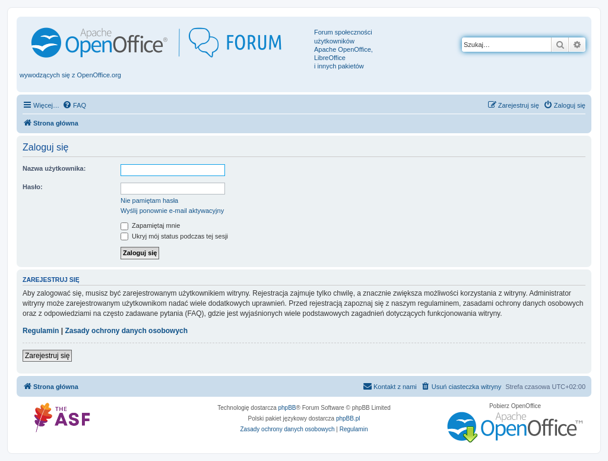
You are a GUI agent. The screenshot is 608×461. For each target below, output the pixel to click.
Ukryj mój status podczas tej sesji (174, 236)
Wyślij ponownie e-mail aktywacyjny (172, 210)
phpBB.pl (348, 418)
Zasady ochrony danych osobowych (126, 331)
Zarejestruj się (47, 356)
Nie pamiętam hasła (149, 200)
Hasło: (33, 186)
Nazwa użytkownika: (54, 168)
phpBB (287, 407)
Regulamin (41, 331)
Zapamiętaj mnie (150, 225)
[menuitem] (74, 105)
